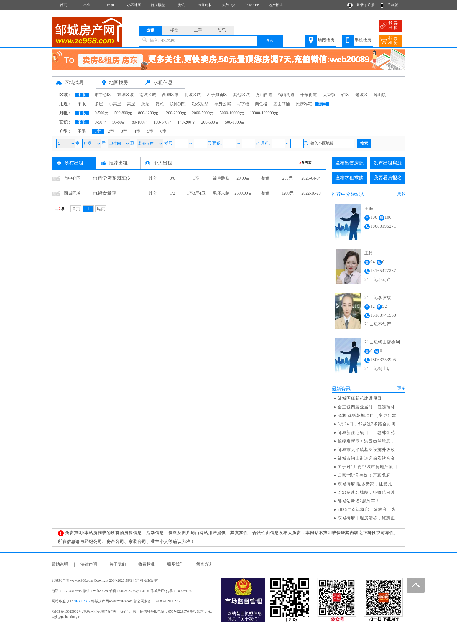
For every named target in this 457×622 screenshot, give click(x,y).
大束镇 (329, 95)
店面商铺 (281, 104)
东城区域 (125, 95)
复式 (159, 104)
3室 (124, 131)
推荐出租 (118, 162)
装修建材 (205, 5)
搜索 (270, 40)
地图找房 (326, 40)
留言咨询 (204, 564)
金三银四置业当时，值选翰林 (366, 407)
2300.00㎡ (243, 193)
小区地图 (134, 5)
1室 (98, 131)
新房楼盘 (158, 5)
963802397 (82, 601)
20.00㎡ (243, 178)
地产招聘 (276, 5)
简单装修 (221, 178)
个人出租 (162, 162)
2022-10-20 (310, 193)
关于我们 (117, 564)
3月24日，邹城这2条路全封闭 (367, 424)
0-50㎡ (100, 122)
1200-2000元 (175, 113)
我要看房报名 (388, 177)
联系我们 (175, 564)
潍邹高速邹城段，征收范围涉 (366, 492)
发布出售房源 (349, 162)
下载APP (252, 5)
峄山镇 (380, 95)
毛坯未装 (221, 193)
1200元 (287, 193)
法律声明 (88, 564)
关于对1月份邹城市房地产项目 (367, 467)
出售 (87, 5)
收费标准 (146, 564)
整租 (265, 178)
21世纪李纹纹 (377, 297)
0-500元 (102, 113)
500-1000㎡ (235, 122)
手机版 (392, 5)
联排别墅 (178, 104)
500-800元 (123, 113)
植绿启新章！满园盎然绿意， (366, 441)
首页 (63, 5)
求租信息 (163, 82)
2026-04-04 (310, 178)
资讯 (181, 5)
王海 (368, 208)
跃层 (145, 104)
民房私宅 (304, 104)
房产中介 (228, 5)
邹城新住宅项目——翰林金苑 (366, 432)
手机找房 (363, 40)
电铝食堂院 (104, 193)
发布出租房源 (388, 162)
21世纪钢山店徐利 (382, 342)
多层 (99, 104)
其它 (322, 104)
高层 (131, 104)
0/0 (172, 178)
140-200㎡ (186, 122)
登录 (360, 5)
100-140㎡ (163, 122)
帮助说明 (60, 564)
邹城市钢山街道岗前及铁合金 (366, 458)
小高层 (115, 104)
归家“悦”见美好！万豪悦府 (364, 475)
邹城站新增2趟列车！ (359, 501)
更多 (401, 194)
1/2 (172, 193)
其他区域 (241, 95)
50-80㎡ (119, 122)
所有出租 (74, 162)
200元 (287, 178)
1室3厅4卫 (196, 193)
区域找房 (74, 82)
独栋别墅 (200, 104)
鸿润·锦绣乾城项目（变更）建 (367, 415)
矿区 (345, 95)
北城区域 (192, 95)
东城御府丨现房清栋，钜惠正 (366, 518)
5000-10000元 (232, 113)
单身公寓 (222, 104)
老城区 (361, 95)
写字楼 (243, 104)
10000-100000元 (264, 113)
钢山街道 (286, 95)
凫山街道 (264, 95)
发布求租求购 (349, 177)
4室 (137, 131)
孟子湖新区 (217, 95)
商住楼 (261, 104)
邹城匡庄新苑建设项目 (360, 398)
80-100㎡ (140, 122)
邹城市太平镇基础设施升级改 (366, 449)
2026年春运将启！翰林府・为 (367, 509)
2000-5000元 (203, 113)
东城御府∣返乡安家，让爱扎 (365, 484)
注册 (371, 5)
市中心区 (103, 95)
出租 (110, 5)
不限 (82, 95)
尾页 (101, 209)
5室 (150, 131)
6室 (163, 131)
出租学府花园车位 (112, 178)
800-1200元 (148, 113)
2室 (111, 131)
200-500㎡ (210, 122)
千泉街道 (308, 95)
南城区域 (147, 95)
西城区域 (170, 95)
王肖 (368, 253)
